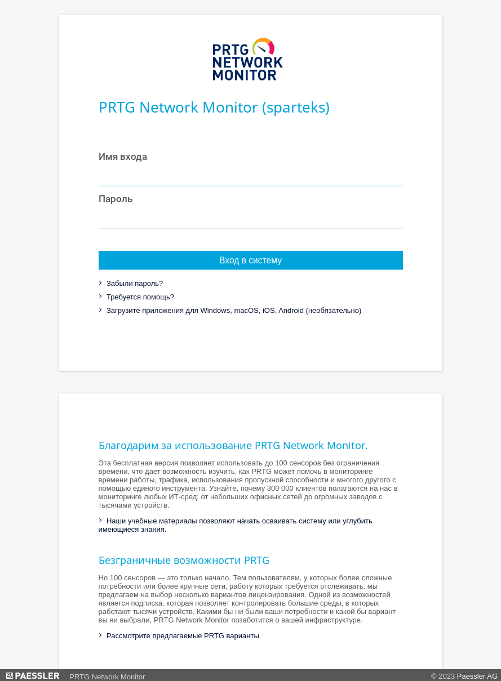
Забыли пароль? (133, 283)
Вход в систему (250, 260)
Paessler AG (477, 676)
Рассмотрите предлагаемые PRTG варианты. (182, 635)
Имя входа (123, 156)
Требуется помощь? (139, 297)
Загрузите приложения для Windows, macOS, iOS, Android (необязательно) (232, 310)
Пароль (115, 198)
